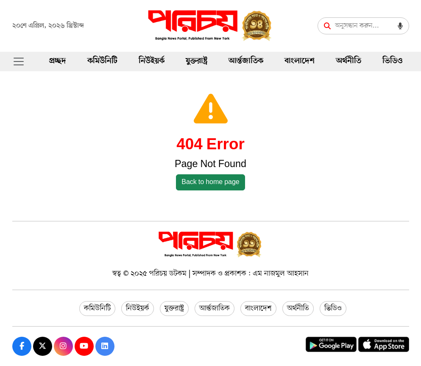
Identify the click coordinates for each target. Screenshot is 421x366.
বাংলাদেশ (299, 61)
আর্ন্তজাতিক (246, 61)
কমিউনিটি (102, 61)
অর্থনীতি (348, 61)
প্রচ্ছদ (57, 61)
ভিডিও (392, 61)
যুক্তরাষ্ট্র (196, 61)
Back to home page (210, 182)
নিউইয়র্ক (151, 61)
